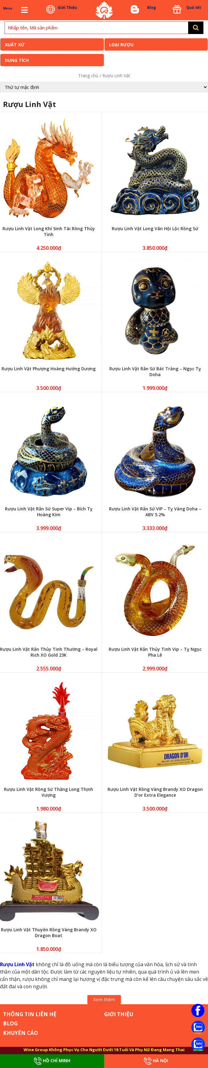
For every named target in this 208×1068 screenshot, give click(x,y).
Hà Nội (156, 1061)
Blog (151, 7)
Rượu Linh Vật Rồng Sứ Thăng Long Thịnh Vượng (48, 792)
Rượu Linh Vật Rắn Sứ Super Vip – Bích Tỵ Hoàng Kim (49, 511)
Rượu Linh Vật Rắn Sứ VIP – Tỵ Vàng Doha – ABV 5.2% (155, 511)
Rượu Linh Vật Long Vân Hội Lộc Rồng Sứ (155, 228)
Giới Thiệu (67, 7)
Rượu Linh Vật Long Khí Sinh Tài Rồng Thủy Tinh (48, 231)
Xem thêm (104, 999)
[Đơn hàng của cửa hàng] (104, 87)
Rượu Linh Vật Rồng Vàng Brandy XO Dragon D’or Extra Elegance (155, 792)
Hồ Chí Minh (52, 1061)
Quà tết (193, 7)
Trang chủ (88, 75)
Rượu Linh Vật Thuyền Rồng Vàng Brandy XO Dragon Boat (49, 932)
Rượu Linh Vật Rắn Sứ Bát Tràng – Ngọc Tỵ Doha (155, 371)
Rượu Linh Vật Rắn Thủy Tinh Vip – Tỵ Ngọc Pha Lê (155, 652)
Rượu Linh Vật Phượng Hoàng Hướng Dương (49, 369)
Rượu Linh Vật (17, 964)
